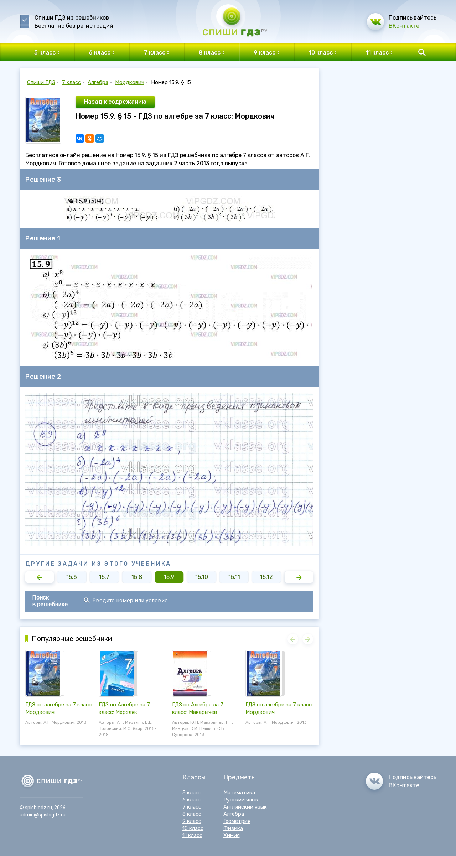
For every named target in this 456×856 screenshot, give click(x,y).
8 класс (191, 814)
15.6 (71, 577)
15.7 (104, 577)
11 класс (192, 835)
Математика (239, 792)
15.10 (201, 577)
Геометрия (236, 821)
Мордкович (129, 82)
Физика (233, 828)
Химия (231, 835)
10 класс (192, 828)
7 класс (71, 82)
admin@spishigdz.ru (43, 815)
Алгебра (98, 82)
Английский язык (245, 807)
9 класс (191, 821)
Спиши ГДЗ (41, 82)
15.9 (169, 577)
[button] (39, 577)
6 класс (191, 800)
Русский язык (240, 800)
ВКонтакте (404, 25)
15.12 (266, 577)
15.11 (234, 577)
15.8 (136, 577)
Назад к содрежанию (115, 101)
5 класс (191, 792)
